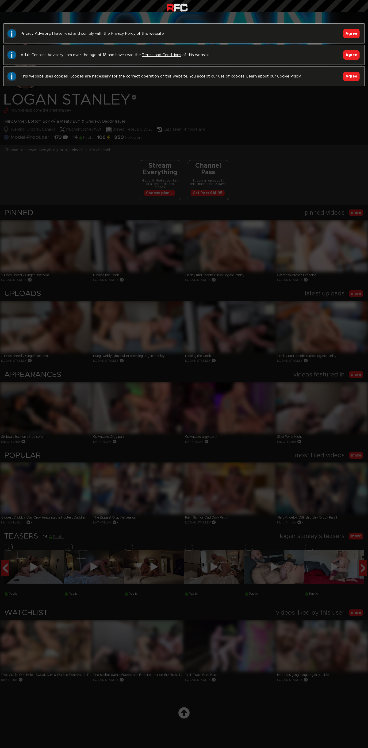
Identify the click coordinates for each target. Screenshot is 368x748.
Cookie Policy (288, 76)
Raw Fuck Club (177, 7)
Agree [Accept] (351, 33)
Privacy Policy (123, 33)
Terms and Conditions (161, 55)
